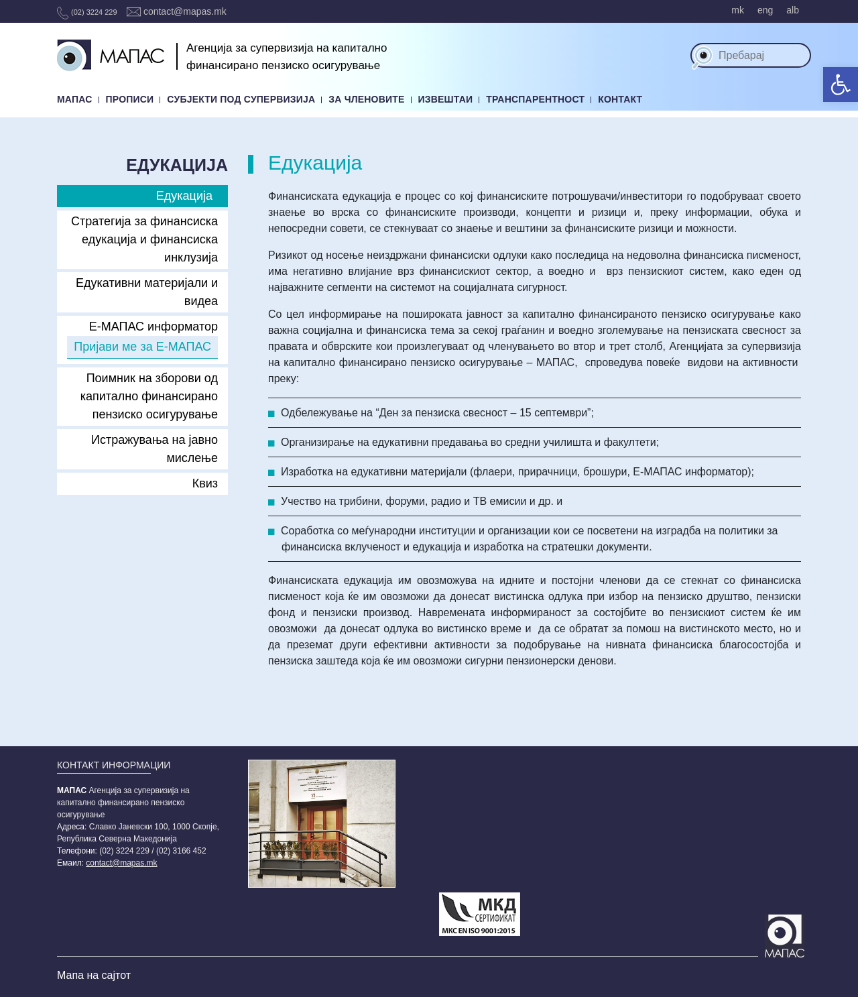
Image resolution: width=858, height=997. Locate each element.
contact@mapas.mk (177, 11)
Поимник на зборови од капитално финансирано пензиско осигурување (149, 396)
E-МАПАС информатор (153, 326)
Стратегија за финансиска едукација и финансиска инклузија (144, 239)
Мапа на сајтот (94, 975)
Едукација (184, 195)
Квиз (205, 483)
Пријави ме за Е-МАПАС (142, 346)
